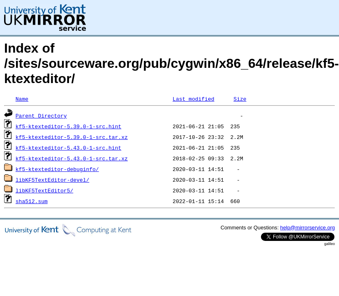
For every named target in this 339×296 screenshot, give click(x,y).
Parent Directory (41, 115)
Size (239, 98)
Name (22, 98)
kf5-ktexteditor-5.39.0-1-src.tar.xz (72, 137)
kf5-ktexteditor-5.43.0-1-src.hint (68, 147)
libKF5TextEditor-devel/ (52, 179)
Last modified (193, 98)
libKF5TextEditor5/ (44, 190)
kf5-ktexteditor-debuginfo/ (57, 169)
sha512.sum (32, 201)
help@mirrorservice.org (307, 227)
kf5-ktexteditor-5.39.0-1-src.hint (68, 126)
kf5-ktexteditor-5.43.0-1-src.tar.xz (72, 158)
